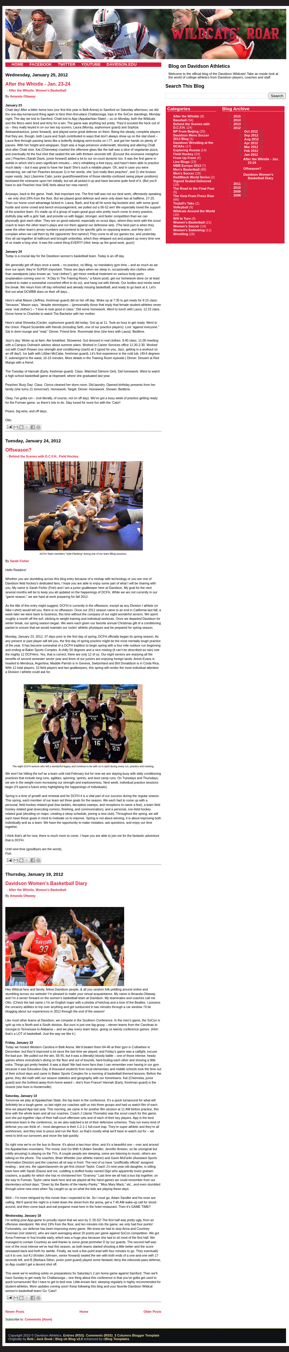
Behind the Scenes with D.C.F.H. (33, 456)
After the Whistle (21, 90)
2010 (237, 187)
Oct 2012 (251, 131)
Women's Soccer (186, 226)
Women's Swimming (189, 230)
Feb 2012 (251, 151)
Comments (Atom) (38, 1319)
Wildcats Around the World (194, 211)
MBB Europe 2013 (187, 165)
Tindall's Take (183, 203)
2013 (237, 124)
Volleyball (180, 207)
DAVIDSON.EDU (122, 64)
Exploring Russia (186, 150)
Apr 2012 (251, 143)
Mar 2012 (251, 147)
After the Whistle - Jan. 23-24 (37, 84)
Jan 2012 (251, 154)
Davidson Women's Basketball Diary (46, 883)
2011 (237, 183)
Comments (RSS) (99, 1335)
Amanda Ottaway (22, 96)
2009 (237, 191)
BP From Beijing (185, 131)
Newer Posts (14, 1311)
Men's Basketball (186, 169)
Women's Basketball (51, 90)
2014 (237, 120)
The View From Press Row (193, 196)
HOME (17, 64)
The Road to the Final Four (193, 188)
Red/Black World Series (191, 177)
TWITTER (66, 64)
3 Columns (122, 1335)
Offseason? (18, 449)
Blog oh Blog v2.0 (69, 1339)
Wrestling (180, 234)
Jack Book (44, 1339)
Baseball (180, 120)
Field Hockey (68, 456)
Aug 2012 (252, 139)
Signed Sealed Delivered (192, 181)
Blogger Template (145, 1335)
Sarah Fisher (19, 561)
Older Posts (152, 1311)
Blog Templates (117, 1339)
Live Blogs (181, 162)
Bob (30, 1339)
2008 (237, 195)
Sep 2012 (251, 135)
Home (84, 1311)
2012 (237, 128)
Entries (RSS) (73, 1335)
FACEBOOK (40, 64)
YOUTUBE (91, 64)
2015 (237, 116)
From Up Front (184, 158)
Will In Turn (182, 218)
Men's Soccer (183, 173)
